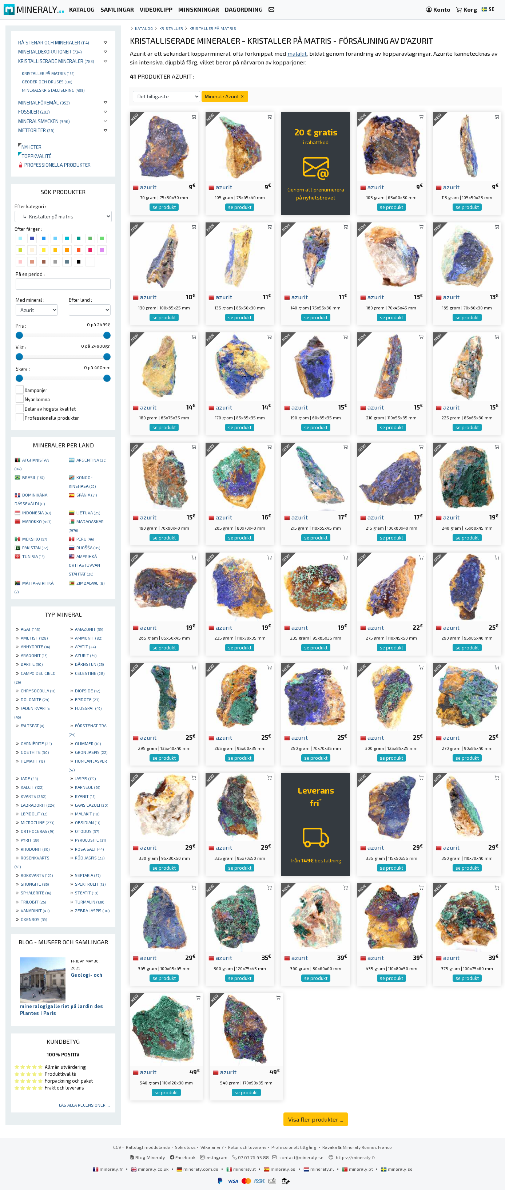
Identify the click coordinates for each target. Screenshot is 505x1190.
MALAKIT (87, 813)
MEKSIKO (34, 538)
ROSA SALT (89, 848)
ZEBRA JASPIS (92, 910)
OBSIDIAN (87, 822)
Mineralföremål (44, 102)
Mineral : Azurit (225, 96)
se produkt (164, 207)
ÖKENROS (34, 919)
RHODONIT (35, 848)
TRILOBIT (33, 901)
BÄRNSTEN (89, 664)
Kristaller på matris (48, 73)
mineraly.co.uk (150, 1168)
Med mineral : (30, 300)
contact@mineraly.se (301, 1157)
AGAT (30, 629)
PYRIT (30, 839)
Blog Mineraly (147, 1157)
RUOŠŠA (88, 547)
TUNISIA (33, 556)
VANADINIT (35, 910)
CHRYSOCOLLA (38, 690)
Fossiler (34, 111)
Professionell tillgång (294, 1147)
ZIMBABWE (90, 582)
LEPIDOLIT (34, 813)
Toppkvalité (34, 156)
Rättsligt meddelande (148, 1147)
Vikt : (21, 347)
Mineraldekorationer (50, 51)
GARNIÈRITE (36, 743)
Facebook (182, 1157)
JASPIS (85, 778)
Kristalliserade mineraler (56, 61)
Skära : (23, 369)
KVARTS (33, 796)
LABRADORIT (38, 804)
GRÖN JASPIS (91, 752)
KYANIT (85, 796)
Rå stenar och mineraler (53, 42)
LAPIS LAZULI (91, 804)
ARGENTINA (91, 459)
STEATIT (86, 892)
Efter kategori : (30, 206)
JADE (29, 778)
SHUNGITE (35, 883)
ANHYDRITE (35, 646)
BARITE (32, 664)
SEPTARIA (87, 875)
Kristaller (171, 28)
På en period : (30, 274)
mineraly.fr (108, 1168)
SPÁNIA (86, 494)
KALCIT (32, 787)
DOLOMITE (35, 699)
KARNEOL (87, 787)
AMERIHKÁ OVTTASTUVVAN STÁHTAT (84, 565)
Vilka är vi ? (211, 1147)
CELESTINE (89, 673)
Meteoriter (36, 130)
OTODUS (87, 831)
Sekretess (185, 1147)
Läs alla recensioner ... (84, 1104)
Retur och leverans (247, 1147)
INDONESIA (36, 512)
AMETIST (34, 637)
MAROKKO (36, 521)
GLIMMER (88, 743)
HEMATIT (33, 760)
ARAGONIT (34, 655)
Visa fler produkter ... (315, 1119)
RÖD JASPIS (89, 857)
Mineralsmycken (44, 121)
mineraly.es (280, 1168)
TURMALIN (89, 901)
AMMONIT (88, 637)
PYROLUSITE (90, 839)
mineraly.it (241, 1168)
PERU (85, 538)
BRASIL (33, 477)
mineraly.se (397, 1168)
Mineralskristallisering (53, 89)
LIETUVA (88, 512)
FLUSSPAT (88, 708)
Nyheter (29, 147)
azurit (144, 186)
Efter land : (80, 300)
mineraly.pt (358, 1168)
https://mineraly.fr (355, 1157)
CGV (117, 1147)
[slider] (19, 335)
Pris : (21, 326)
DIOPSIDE (87, 690)
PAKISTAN (35, 547)
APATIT (85, 646)
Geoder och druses (47, 81)
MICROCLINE (37, 822)
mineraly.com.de (197, 1168)
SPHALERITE (36, 892)
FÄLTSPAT (32, 725)
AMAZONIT (89, 629)
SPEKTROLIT (90, 883)
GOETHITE (35, 752)
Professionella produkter (54, 165)
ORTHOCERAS (37, 831)
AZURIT (85, 655)
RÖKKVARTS (37, 875)
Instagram (213, 1157)
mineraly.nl (319, 1168)
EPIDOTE (87, 699)
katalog (144, 28)
